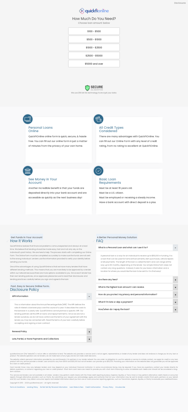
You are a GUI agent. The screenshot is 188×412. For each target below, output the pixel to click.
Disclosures (180, 2)
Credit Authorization (93, 387)
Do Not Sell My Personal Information (53, 387)
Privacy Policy (108, 387)
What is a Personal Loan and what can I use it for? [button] (123, 247)
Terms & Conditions (17, 387)
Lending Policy (32, 387)
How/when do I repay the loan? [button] (114, 309)
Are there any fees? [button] (108, 279)
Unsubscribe (120, 387)
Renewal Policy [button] (19, 331)
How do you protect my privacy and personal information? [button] (127, 294)
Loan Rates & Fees (76, 387)
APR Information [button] (20, 296)
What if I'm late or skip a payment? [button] (115, 301)
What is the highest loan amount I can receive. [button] (121, 287)
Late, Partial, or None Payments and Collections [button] (35, 338)
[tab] (51, 296)
